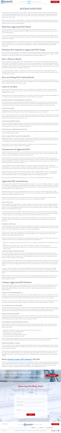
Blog (37, 424)
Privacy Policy (4, 430)
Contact (40, 424)
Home (19, 424)
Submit (30, 414)
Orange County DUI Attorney (19, 359)
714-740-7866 (55, 1)
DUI (22, 424)
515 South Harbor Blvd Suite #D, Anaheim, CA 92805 (17, 427)
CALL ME (52, 375)
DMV (35, 424)
